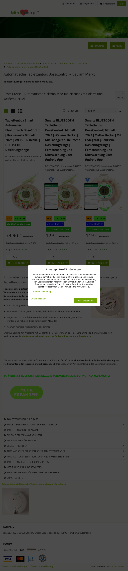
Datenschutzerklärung (41, 291)
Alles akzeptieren (86, 300)
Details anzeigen (38, 299)
